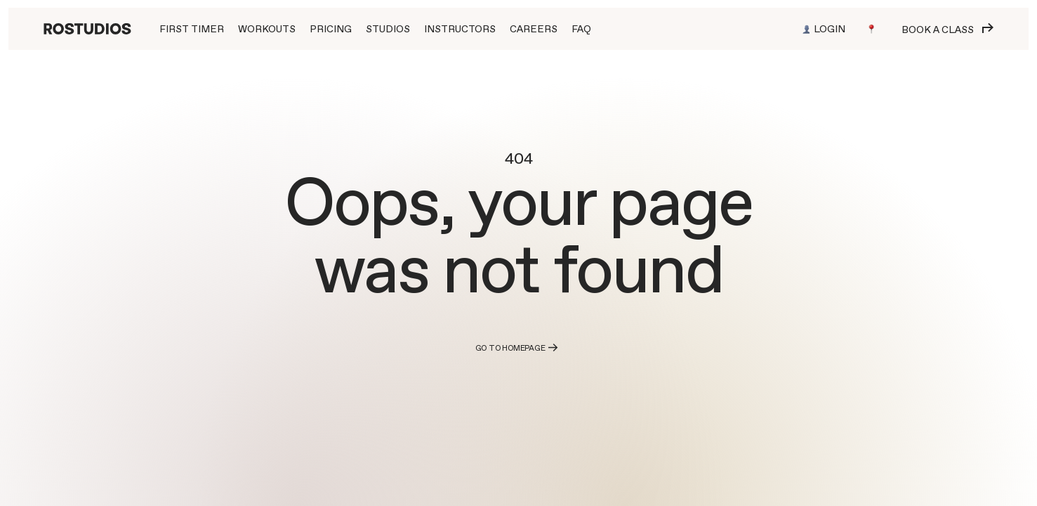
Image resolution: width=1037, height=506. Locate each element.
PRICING (331, 28)
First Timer (191, 28)
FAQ (581, 28)
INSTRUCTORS (460, 28)
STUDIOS (388, 28)
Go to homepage (518, 347)
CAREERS (533, 28)
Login (823, 28)
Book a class (947, 29)
